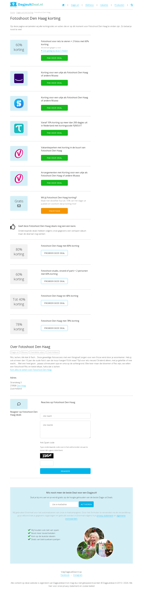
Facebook (65, 575)
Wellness (89, 4)
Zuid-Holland (53, 352)
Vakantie (104, 4)
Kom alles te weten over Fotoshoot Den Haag (30, 369)
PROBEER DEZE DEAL (54, 253)
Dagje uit (75, 4)
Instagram (77, 575)
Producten (119, 4)
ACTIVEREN (86, 504)
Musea (24, 352)
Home (12, 12)
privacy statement (105, 515)
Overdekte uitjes (37, 352)
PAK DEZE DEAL (54, 58)
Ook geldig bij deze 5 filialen (54, 50)
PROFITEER (54, 211)
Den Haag (21, 385)
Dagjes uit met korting (24, 12)
